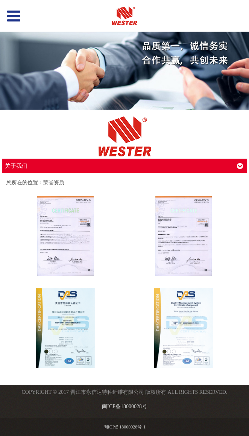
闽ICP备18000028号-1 (124, 427)
